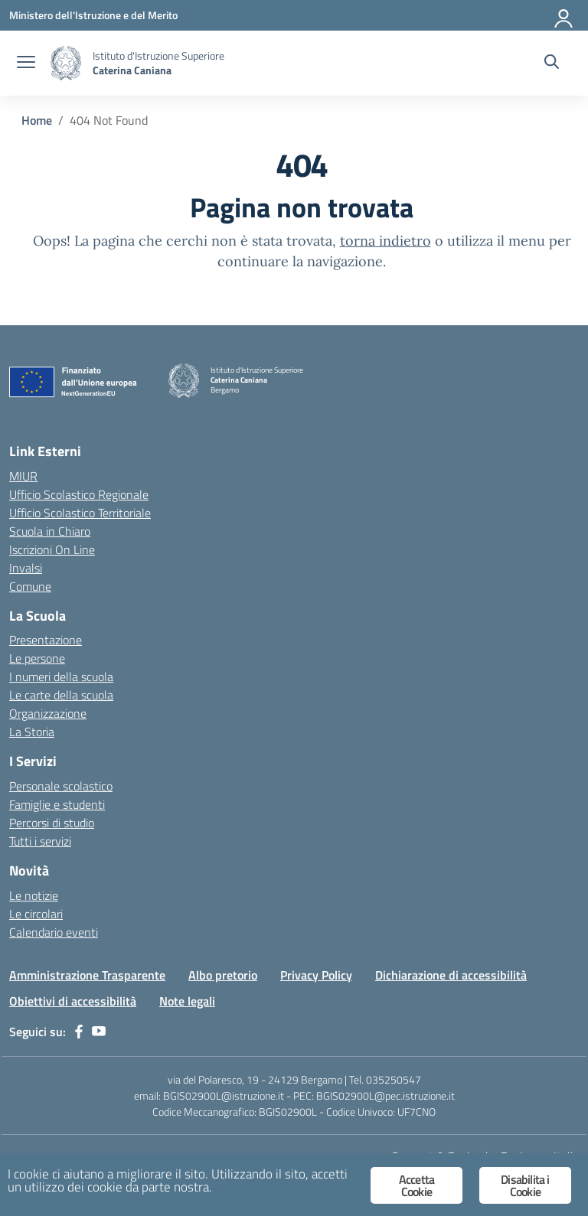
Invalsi (25, 568)
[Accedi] (564, 15)
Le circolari (36, 914)
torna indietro (385, 240)
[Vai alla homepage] (66, 63)
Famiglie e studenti (57, 804)
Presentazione (45, 640)
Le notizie (33, 895)
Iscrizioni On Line (52, 549)
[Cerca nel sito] (552, 63)
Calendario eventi (53, 932)
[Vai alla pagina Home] (36, 120)
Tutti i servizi (40, 841)
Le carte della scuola (61, 695)
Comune (30, 586)
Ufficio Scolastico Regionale (79, 494)
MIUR (23, 476)
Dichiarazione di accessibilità (451, 975)
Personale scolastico (61, 786)
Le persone (37, 658)
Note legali (187, 1001)
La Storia (31, 731)
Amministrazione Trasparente (87, 975)
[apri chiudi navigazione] (26, 63)
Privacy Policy (316, 975)
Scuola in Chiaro (49, 531)
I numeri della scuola (61, 676)
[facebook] (79, 1031)
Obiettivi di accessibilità (72, 1001)
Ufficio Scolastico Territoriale (80, 513)
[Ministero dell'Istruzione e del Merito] (93, 15)
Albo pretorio (222, 975)
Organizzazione (48, 713)
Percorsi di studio (51, 822)
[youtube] (99, 1031)
